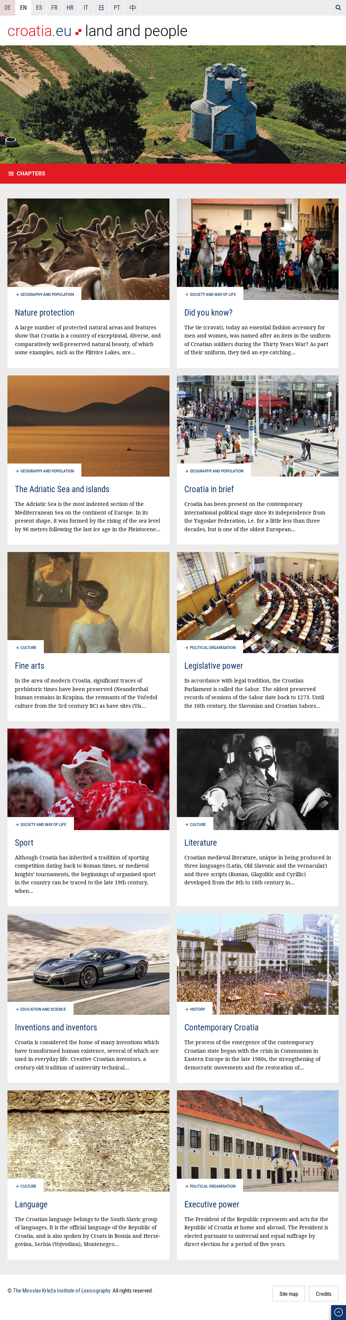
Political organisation (213, 647)
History (197, 1009)
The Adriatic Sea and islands (62, 489)
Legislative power (213, 665)
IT (86, 7)
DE (7, 7)
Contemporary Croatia (221, 1027)
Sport (24, 842)
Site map (288, 1293)
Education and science (43, 1009)
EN (23, 7)
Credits (324, 1293)
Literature (200, 842)
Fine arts (29, 665)
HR (70, 7)
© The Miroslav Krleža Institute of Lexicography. (59, 1290)
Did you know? (208, 312)
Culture (28, 647)
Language (31, 1204)
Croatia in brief (209, 489)
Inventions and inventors (56, 1027)
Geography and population (47, 294)
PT (117, 7)
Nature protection (44, 312)
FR (54, 7)
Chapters (31, 173)
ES (39, 7)
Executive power (211, 1204)
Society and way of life (213, 294)
